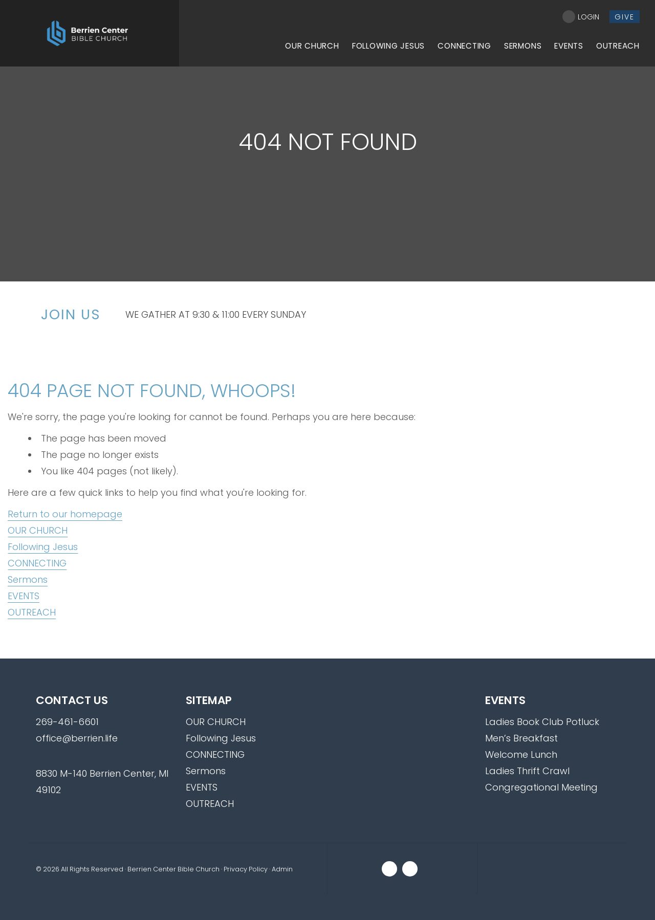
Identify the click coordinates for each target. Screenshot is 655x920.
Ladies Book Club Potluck (542, 721)
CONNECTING (37, 563)
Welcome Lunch (521, 754)
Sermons (28, 579)
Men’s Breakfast (521, 738)
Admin (282, 869)
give (625, 17)
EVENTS (23, 595)
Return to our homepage (65, 514)
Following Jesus (43, 546)
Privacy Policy (246, 869)
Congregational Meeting (541, 787)
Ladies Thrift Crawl (527, 770)
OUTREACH (32, 612)
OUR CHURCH (38, 530)
